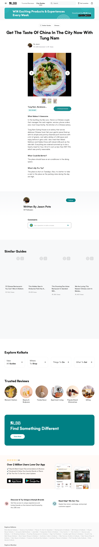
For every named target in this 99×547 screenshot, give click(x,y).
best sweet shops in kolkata (28, 538)
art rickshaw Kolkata (18, 536)
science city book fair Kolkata (37, 540)
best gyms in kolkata (18, 540)
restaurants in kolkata (62, 532)
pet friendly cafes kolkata (77, 540)
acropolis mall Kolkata (23, 534)
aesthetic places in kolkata (58, 540)
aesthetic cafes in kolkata (48, 538)
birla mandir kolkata (11, 532)
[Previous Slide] (31, 73)
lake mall (35, 534)
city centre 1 (64, 534)
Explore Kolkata (10, 529)
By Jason (36, 44)
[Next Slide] (67, 73)
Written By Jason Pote (37, 209)
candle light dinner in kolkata (73, 536)
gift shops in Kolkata (78, 532)
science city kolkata (26, 532)
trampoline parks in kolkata (49, 534)
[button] (83, 3)
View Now (17, 439)
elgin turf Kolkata (55, 536)
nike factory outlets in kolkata (69, 538)
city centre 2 (75, 534)
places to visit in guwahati (44, 532)
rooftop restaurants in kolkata (37, 536)
